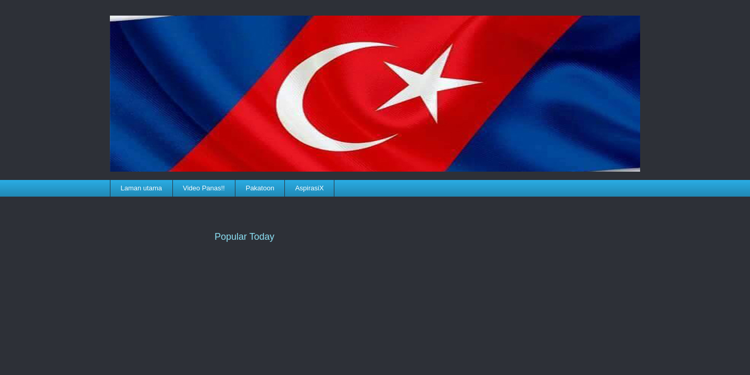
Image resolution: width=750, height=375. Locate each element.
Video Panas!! (204, 188)
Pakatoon (260, 188)
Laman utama (141, 188)
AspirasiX (309, 188)
